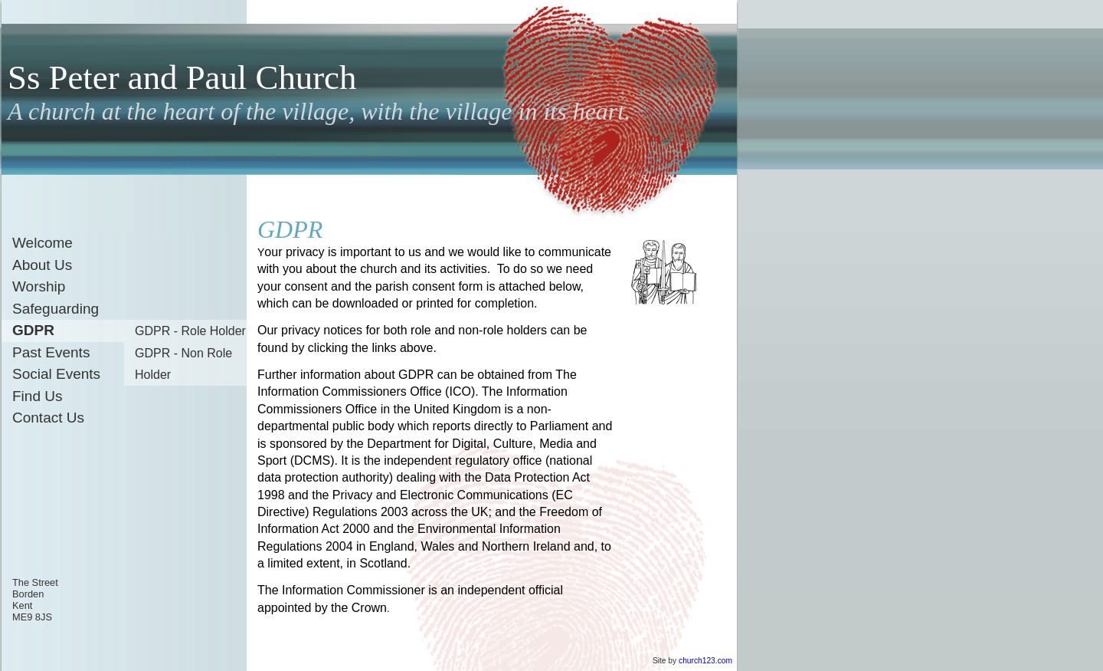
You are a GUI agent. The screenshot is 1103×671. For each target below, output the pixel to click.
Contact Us (48, 418)
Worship (38, 286)
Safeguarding (55, 309)
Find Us (37, 396)
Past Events (51, 352)
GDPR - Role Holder (190, 330)
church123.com (705, 660)
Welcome (42, 243)
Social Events (56, 374)
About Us (42, 265)
